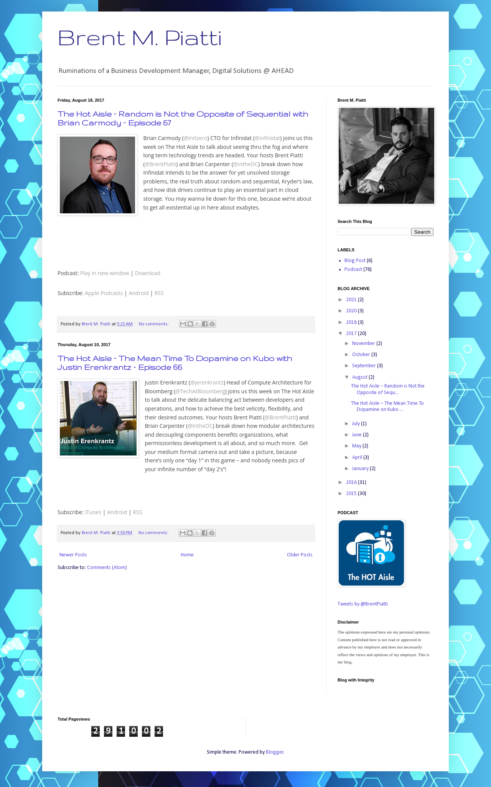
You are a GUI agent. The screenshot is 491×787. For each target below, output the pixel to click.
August (360, 377)
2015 (352, 494)
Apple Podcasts (104, 293)
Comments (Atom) (107, 568)
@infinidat (267, 138)
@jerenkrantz (207, 382)
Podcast (353, 269)
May (357, 446)
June (357, 435)
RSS (159, 293)
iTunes (93, 512)
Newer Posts (73, 555)
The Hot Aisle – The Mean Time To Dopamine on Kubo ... (387, 407)
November (364, 343)
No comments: (154, 324)
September (364, 366)
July (356, 424)
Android (138, 293)
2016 (352, 482)
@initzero (196, 138)
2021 (352, 300)
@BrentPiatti (160, 164)
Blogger (274, 752)
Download (147, 273)
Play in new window (104, 273)
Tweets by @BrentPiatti (363, 604)
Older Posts (300, 555)
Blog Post (355, 261)
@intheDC (245, 164)
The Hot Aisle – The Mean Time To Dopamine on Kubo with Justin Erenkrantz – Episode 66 (175, 362)
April (357, 457)
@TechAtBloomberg (200, 391)
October (361, 355)
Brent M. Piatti (140, 37)
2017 (352, 334)
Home (187, 555)
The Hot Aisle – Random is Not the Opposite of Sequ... (388, 389)
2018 (352, 322)
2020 (352, 311)
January (361, 469)
